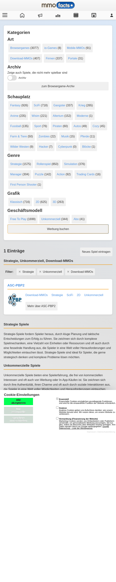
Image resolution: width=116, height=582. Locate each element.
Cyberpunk (65, 146)
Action (61, 174)
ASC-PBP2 (16, 285)
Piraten (57, 126)
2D (37, 201)
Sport (37, 126)
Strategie (16, 164)
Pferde (84, 136)
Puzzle (39, 174)
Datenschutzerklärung (106, 432)
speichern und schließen (18, 419)
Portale (72, 58)
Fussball (15, 126)
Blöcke (86, 146)
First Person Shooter (23, 184)
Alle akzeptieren (18, 401)
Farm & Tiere (18, 136)
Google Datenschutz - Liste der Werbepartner (84, 427)
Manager (16, 174)
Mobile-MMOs (76, 47)
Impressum (91, 432)
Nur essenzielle (18, 410)
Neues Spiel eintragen (96, 251)
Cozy (96, 126)
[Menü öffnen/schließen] (4, 15)
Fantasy (15, 105)
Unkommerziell (50, 219)
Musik (65, 136)
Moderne (82, 115)
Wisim (36, 115)
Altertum (58, 115)
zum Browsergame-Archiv (58, 86)
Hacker (43, 146)
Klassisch (16, 201)
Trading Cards (85, 174)
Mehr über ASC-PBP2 (41, 306)
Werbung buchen (58, 229)
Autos (77, 126)
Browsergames (20, 47)
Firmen (50, 58)
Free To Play (18, 219)
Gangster (59, 105)
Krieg (81, 105)
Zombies (44, 136)
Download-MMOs (21, 58)
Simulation (71, 164)
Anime (14, 115)
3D (54, 201)
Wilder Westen (19, 146)
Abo (76, 219)
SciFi (37, 105)
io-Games (50, 47)
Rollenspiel (44, 164)
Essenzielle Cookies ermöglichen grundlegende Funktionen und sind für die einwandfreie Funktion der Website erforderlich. (86, 401)
